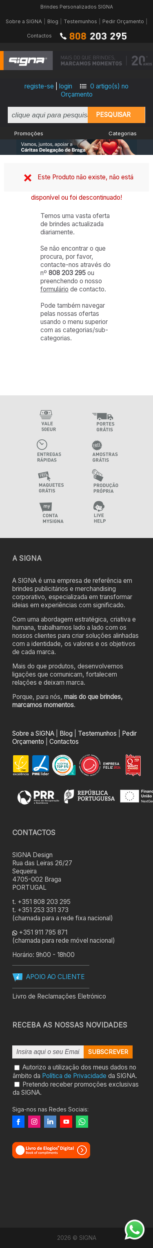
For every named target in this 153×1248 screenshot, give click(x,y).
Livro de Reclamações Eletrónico (59, 996)
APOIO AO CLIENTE (55, 977)
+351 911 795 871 (43, 932)
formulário (54, 289)
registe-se (39, 86)
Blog (52, 21)
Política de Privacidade (74, 1076)
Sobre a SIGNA (24, 21)
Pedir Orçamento (123, 21)
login (65, 86)
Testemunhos (80, 21)
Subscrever (108, 1052)
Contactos (39, 36)
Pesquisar (113, 115)
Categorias (123, 133)
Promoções (28, 133)
